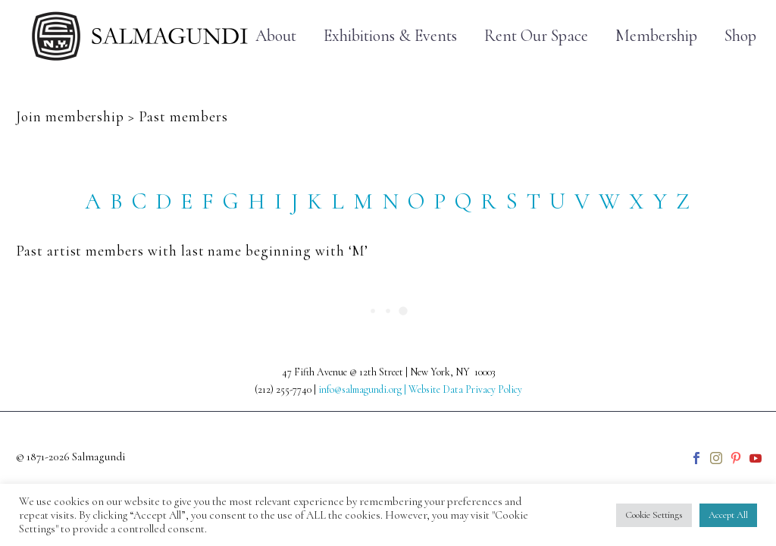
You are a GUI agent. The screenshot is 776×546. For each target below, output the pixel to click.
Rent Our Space (536, 36)
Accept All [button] (728, 515)
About (275, 36)
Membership (656, 36)
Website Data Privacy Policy (465, 389)
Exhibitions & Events (390, 36)
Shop (740, 36)
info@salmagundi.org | (363, 389)
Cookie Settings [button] (654, 515)
